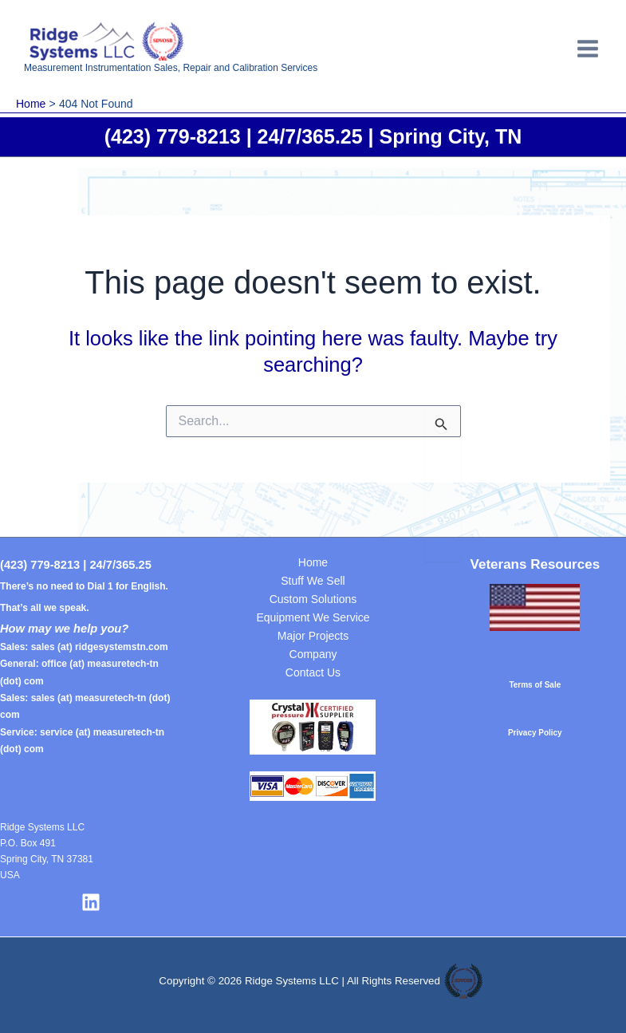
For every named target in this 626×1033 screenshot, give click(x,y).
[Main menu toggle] (588, 48)
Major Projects (313, 635)
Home (313, 562)
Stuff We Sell (312, 580)
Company (313, 654)
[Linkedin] (90, 902)
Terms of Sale (535, 684)
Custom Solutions (313, 599)
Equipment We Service (312, 617)
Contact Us (313, 672)
